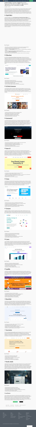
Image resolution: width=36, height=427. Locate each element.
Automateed (9, 118)
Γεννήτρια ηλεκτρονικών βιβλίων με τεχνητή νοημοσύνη (15, 57)
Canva (7, 239)
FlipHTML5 (9, 15)
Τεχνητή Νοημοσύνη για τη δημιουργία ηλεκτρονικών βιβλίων (20, 17)
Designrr (8, 208)
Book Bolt (8, 299)
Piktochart (9, 55)
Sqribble (8, 269)
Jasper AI (8, 148)
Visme (7, 179)
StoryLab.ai (9, 330)
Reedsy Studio (9, 361)
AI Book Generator (11, 86)
